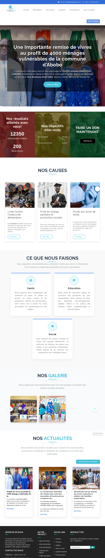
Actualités (62, 10)
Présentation (37, 10)
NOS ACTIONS (44, 549)
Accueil (26, 10)
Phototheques (75, 10)
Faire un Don (52, 84)
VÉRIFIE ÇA (87, 141)
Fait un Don (93, 21)
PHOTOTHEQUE (45, 556)
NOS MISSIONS (45, 553)
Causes (58, 547)
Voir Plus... (14, 237)
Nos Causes (50, 10)
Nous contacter (89, 10)
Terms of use (60, 557)
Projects (58, 550)
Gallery (58, 554)
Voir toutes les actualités (88, 470)
